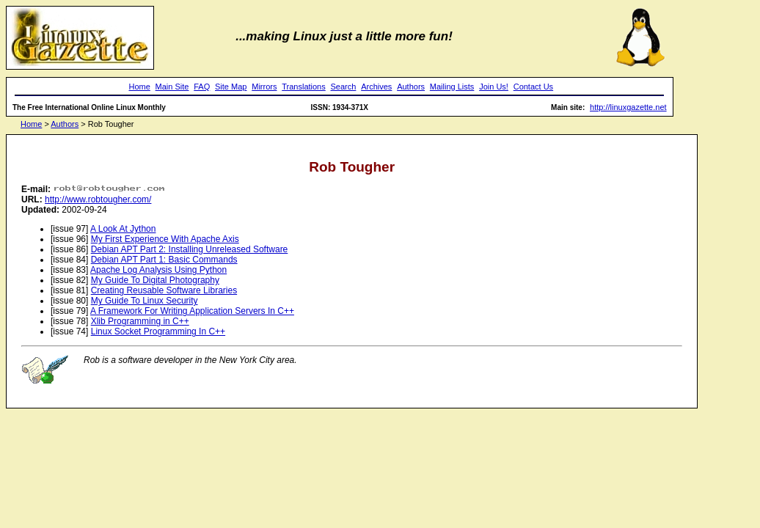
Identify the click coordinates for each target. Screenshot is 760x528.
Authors (411, 86)
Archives (376, 86)
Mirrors (264, 86)
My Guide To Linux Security (144, 301)
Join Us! (493, 86)
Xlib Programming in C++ (140, 321)
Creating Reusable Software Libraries (164, 290)
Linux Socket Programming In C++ (158, 331)
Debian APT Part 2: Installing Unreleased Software (189, 249)
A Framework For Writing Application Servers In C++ (192, 311)
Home (139, 86)
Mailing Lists (452, 86)
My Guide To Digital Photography (155, 280)
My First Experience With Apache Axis (165, 239)
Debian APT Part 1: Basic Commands (164, 259)
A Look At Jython (123, 229)
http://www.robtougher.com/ (98, 199)
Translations (304, 86)
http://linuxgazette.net (628, 107)
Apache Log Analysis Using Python (158, 270)
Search (344, 86)
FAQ (202, 86)
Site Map (230, 86)
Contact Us (533, 86)
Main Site (172, 86)
